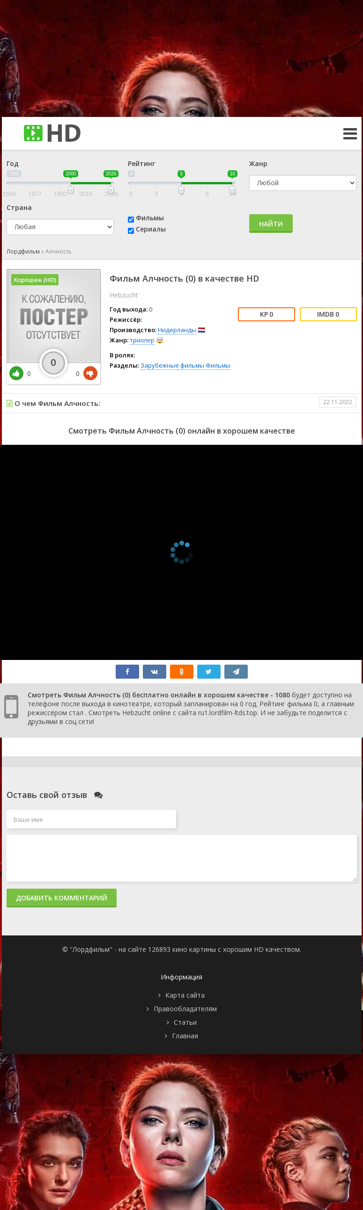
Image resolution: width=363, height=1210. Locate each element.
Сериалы (151, 229)
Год (13, 163)
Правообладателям (185, 1008)
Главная (185, 1035)
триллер (142, 340)
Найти (271, 223)
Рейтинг (141, 163)
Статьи (185, 1022)
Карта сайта (185, 995)
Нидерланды (177, 330)
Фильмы (150, 217)
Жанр (258, 163)
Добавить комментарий (61, 897)
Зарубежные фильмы (172, 365)
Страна (19, 207)
